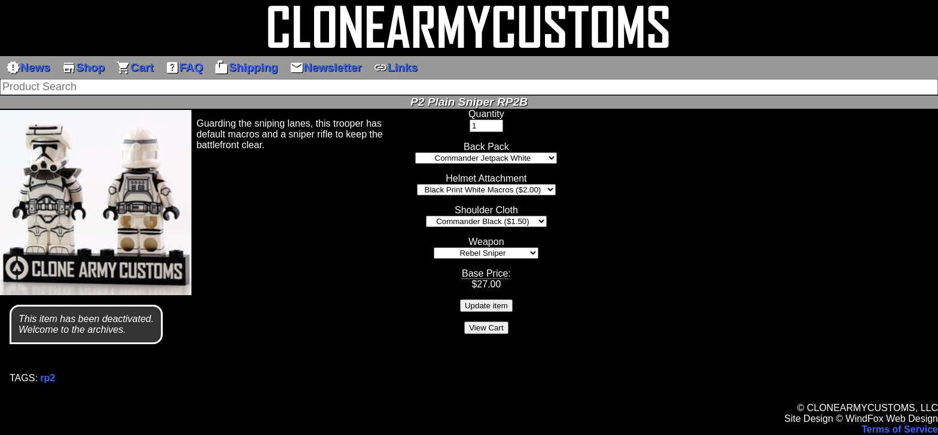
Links (395, 67)
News (28, 67)
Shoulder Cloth (486, 210)
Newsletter (326, 67)
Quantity (486, 114)
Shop (83, 67)
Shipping (246, 67)
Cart (134, 67)
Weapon (486, 242)
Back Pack (486, 147)
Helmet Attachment (486, 178)
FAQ (184, 67)
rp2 (47, 378)
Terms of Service (899, 429)
